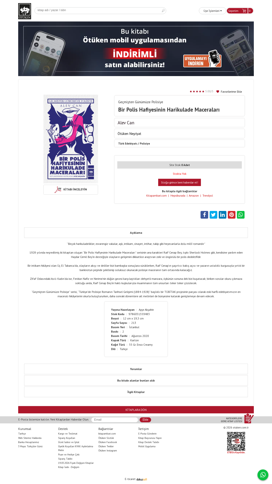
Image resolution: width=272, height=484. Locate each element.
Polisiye (145, 143)
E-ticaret (130, 479)
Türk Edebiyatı (127, 143)
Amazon (194, 195)
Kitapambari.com (156, 195)
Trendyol (207, 195)
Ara (163, 10)
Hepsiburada (177, 195)
